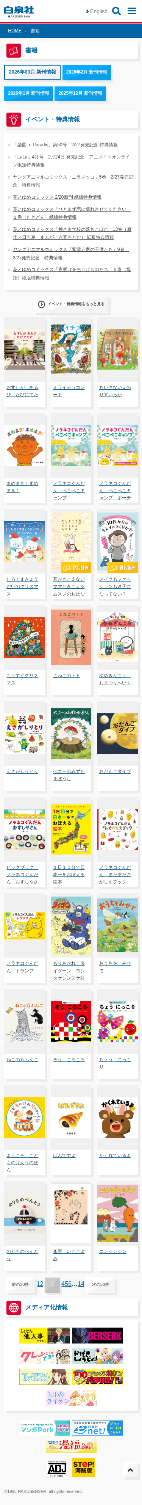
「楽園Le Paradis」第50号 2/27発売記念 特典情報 (65, 144)
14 (81, 1284)
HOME (15, 30)
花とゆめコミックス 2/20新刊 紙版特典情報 (57, 197)
